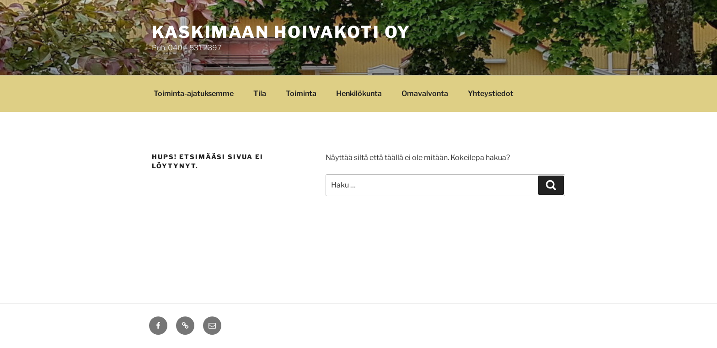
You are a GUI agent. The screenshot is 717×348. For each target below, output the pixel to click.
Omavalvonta (424, 93)
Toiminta (301, 93)
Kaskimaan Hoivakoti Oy (281, 32)
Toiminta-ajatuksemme (194, 93)
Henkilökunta (359, 93)
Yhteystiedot (491, 93)
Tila (259, 93)
